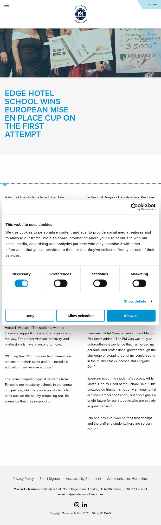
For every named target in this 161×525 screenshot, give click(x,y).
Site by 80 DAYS (101, 513)
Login (153, 4)
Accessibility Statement (83, 479)
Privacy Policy (23, 479)
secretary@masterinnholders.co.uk (80, 494)
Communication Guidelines (127, 479)
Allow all (131, 315)
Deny (30, 315)
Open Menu (6, 5)
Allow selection (80, 315)
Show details (135, 301)
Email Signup (49, 479)
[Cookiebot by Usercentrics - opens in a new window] (134, 207)
